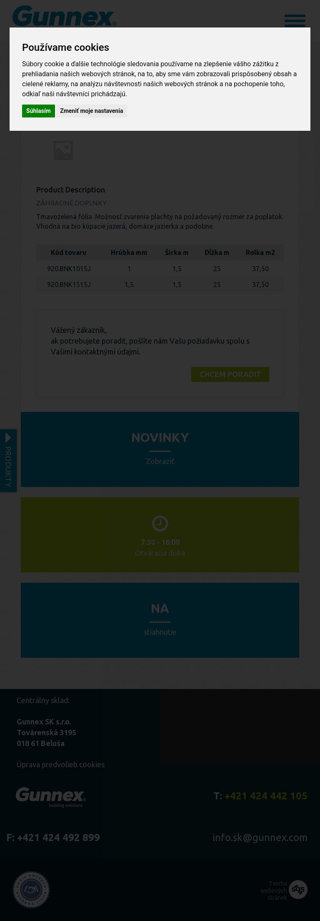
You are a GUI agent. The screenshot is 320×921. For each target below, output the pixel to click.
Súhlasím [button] (38, 110)
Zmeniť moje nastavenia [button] (91, 110)
